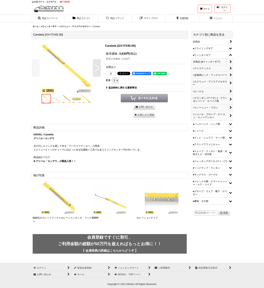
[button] (48, 18)
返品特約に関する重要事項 (121, 87)
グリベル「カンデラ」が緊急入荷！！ (56, 161)
